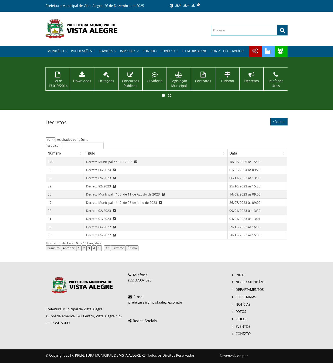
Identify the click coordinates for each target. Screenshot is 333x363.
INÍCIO (240, 275)
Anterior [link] (69, 248)
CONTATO (150, 51)
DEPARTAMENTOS (250, 289)
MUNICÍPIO (57, 51)
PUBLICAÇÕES (83, 51)
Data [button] (233, 153)
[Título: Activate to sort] (156, 153)
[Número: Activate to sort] (65, 153)
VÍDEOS (241, 319)
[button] (163, 95)
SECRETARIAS (246, 297)
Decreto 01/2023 (101, 219)
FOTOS (241, 311)
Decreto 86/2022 (101, 227)
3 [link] (89, 248)
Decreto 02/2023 (101, 210)
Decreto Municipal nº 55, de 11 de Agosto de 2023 (126, 194)
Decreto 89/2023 (101, 178)
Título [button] (90, 153)
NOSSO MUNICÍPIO (250, 282)
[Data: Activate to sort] (257, 153)
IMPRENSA (129, 51)
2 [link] (84, 248)
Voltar (279, 121)
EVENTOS (243, 326)
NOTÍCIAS (243, 304)
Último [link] (132, 248)
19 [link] (107, 248)
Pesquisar (53, 146)
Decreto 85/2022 (101, 235)
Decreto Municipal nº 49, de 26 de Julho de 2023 (124, 202)
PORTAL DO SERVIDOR (227, 51)
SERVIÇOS (107, 51)
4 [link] (94, 248)
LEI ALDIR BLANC (194, 51)
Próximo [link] (118, 248)
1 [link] (79, 248)
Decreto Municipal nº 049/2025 (112, 162)
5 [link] (99, 248)
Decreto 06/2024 (101, 170)
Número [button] (54, 153)
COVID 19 (169, 51)
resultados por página (72, 140)
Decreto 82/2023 (101, 186)
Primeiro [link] (53, 248)
